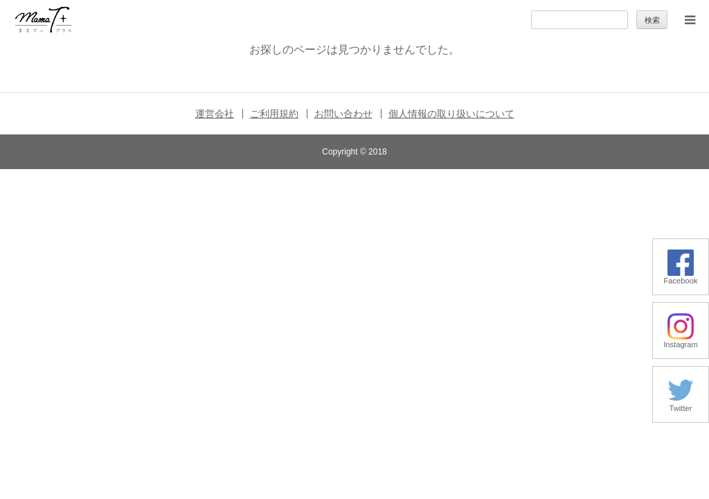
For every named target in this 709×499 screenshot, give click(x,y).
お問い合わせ (343, 114)
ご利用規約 (274, 114)
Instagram (680, 341)
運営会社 (214, 114)
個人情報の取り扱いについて (451, 114)
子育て (97, 218)
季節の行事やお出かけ (129, 259)
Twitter (680, 404)
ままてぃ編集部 (115, 339)
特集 (93, 299)
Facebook (680, 277)
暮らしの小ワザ (115, 178)
